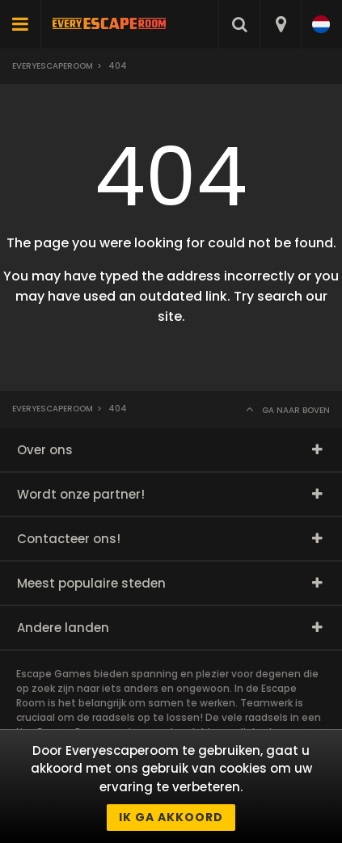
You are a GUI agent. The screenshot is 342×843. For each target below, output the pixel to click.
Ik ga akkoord (171, 817)
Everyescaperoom (52, 66)
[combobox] (280, 24)
